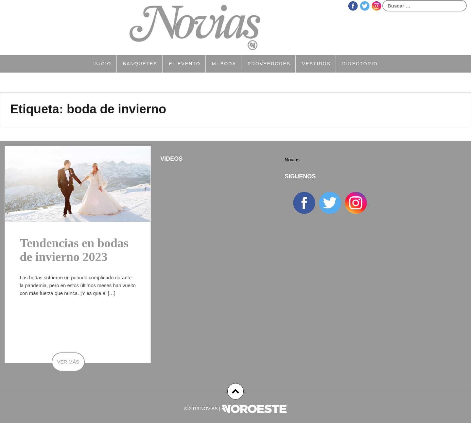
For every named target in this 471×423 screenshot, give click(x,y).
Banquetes (140, 63)
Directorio (360, 63)
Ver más (68, 362)
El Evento (185, 63)
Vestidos (316, 63)
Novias (292, 159)
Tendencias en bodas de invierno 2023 (74, 250)
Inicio (102, 63)
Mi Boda (224, 63)
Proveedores (269, 63)
